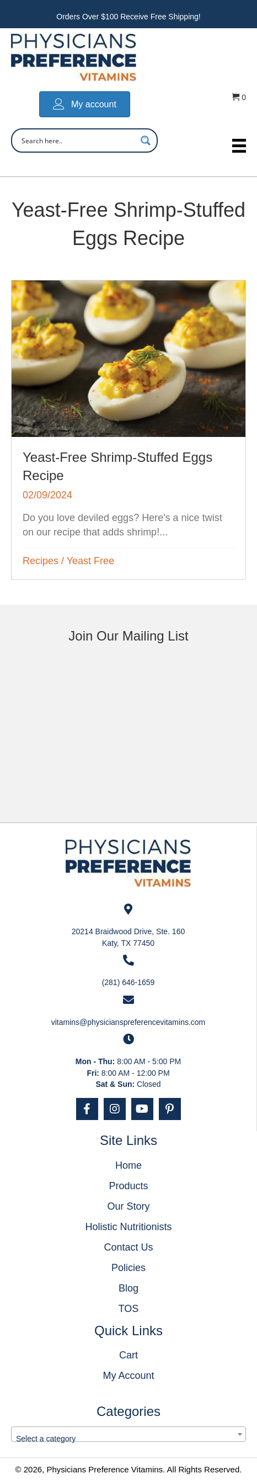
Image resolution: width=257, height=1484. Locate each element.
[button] (87, 1109)
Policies (128, 1267)
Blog (128, 1288)
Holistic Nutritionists (128, 1226)
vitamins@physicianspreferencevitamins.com (128, 1022)
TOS (129, 1308)
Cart (128, 1355)
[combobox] (128, 1434)
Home (128, 1165)
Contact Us (128, 1247)
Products (128, 1185)
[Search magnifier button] (145, 140)
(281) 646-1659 (128, 982)
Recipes (40, 560)
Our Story (128, 1206)
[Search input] (77, 140)
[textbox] (128, 1438)
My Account (128, 1375)
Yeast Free (90, 560)
